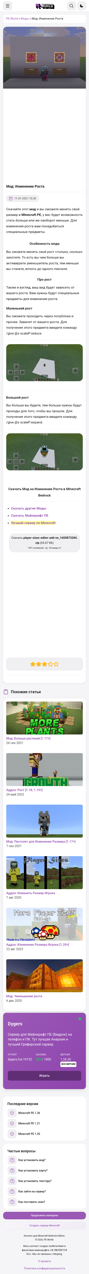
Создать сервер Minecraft (44, 1225)
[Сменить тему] (81, 6)
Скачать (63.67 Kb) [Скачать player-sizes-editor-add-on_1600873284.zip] (44, 542)
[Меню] (7, 6)
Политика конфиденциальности (44, 1268)
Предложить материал (44, 1215)
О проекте (44, 1261)
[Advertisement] (44, 136)
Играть (44, 1075)
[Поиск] (71, 6)
